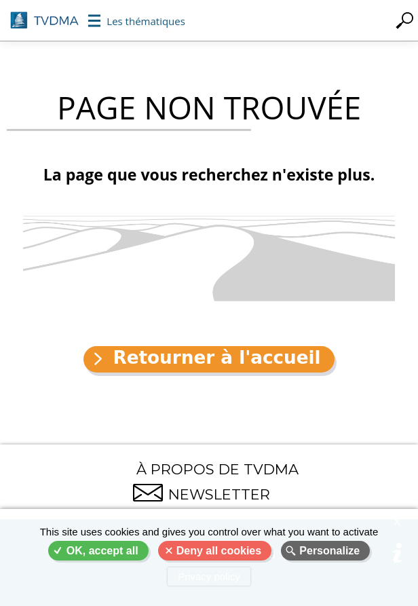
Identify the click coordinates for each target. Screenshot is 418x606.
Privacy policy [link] (209, 576)
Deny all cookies (218, 550)
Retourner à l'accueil (216, 357)
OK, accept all (102, 550)
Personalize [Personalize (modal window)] (329, 550)
